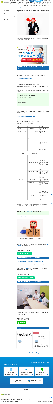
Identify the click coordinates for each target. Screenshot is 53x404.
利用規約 (18, 399)
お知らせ (18, 7)
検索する (14, 16)
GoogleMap (19, 397)
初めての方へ (11, 0)
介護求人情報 (44, 3)
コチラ (35, 250)
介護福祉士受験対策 (30, 211)
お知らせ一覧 (26, 5)
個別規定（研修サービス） (25, 399)
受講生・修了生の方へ (16, 0)
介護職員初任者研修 (13, 3)
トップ (21, 5)
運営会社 (2, 399)
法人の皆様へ (26, 0)
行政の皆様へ (22, 0)
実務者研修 (26, 268)
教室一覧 (40, 3)
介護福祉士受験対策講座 (29, 3)
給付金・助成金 (49, 3)
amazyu (16, 401)
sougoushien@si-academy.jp (24, 315)
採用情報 (6, 399)
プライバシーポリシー (12, 399)
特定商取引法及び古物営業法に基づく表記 (7, 401)
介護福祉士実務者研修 (21, 3)
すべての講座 (36, 3)
